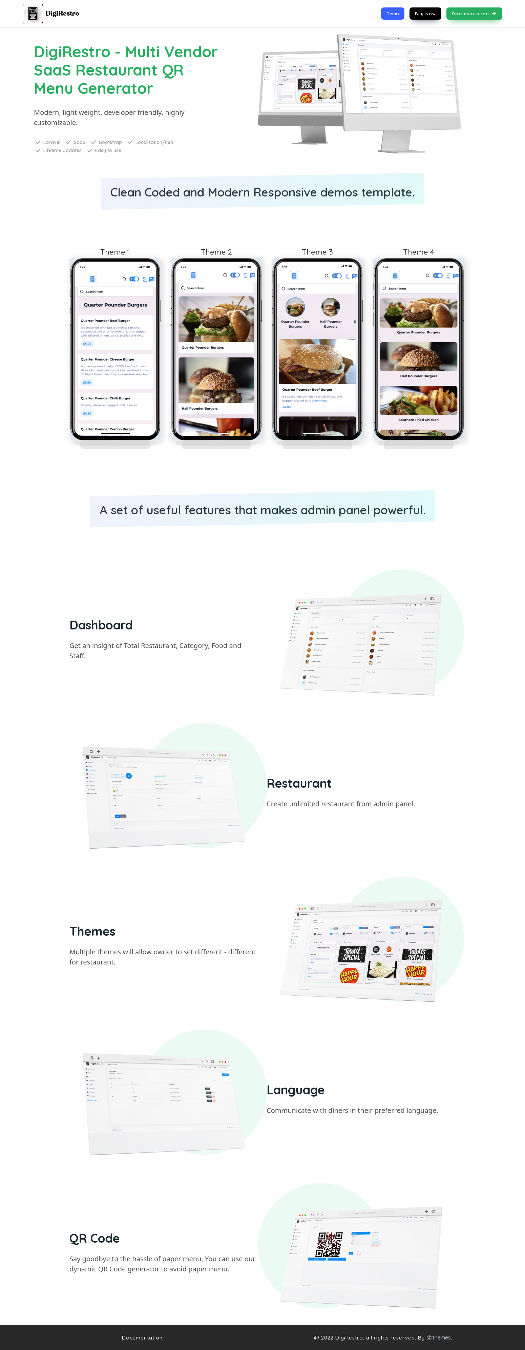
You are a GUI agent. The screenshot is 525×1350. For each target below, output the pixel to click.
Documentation (474, 14)
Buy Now (425, 13)
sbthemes (438, 1337)
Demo (392, 13)
